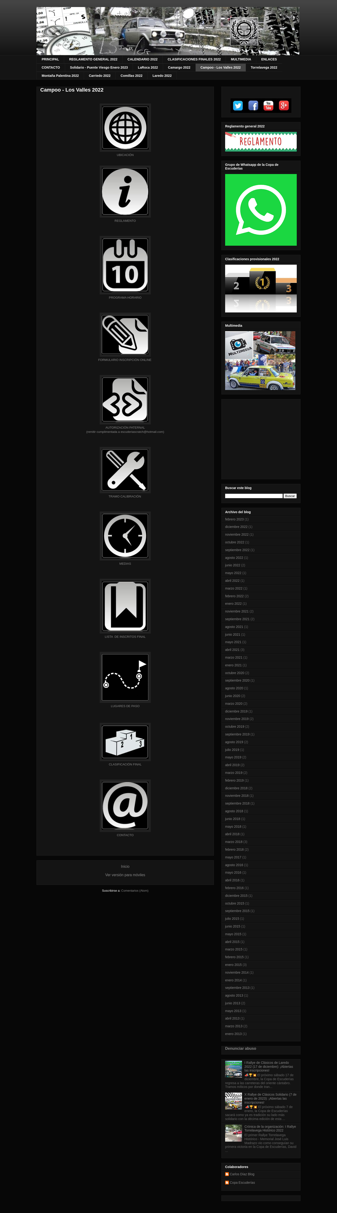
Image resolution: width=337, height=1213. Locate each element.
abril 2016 (232, 880)
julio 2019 (232, 750)
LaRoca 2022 (148, 67)
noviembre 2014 (237, 972)
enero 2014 (233, 980)
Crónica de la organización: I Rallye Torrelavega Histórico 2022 (270, 1128)
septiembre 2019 (237, 734)
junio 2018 (232, 819)
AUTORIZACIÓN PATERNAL (125, 427)
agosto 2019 (234, 742)
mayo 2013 (233, 1011)
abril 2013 (232, 1018)
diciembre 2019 (236, 711)
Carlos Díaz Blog (242, 1174)
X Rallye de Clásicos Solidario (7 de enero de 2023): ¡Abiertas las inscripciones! (271, 1098)
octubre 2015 (234, 903)
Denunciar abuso (240, 1048)
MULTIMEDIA (241, 59)
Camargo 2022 (179, 67)
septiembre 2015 (237, 911)
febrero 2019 (234, 780)
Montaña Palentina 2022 (60, 76)
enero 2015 (233, 965)
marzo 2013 (233, 1026)
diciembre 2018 (236, 788)
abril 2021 (232, 650)
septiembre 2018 (237, 803)
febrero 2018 (234, 849)
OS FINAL (125, 636)
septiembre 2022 (237, 550)
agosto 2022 (234, 558)
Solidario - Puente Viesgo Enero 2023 (99, 67)
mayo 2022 (233, 573)
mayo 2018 (233, 826)
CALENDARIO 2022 (143, 59)
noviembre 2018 (237, 796)
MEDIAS (125, 563)
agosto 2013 (234, 995)
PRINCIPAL (50, 59)
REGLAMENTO (125, 221)
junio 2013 (232, 1003)
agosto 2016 (234, 865)
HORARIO (125, 297)
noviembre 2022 (237, 534)
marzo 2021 (233, 657)
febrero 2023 (234, 519)
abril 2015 (232, 942)
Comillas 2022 (131, 76)
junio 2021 (232, 634)
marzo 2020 (233, 703)
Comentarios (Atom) (134, 890)
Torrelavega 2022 (264, 67)
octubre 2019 (234, 726)
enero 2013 (233, 1034)
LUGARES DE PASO (125, 706)
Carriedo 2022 (100, 76)
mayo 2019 (233, 757)
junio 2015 (232, 926)
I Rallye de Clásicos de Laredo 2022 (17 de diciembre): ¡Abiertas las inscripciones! (269, 1066)
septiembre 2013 (237, 988)
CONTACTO (51, 67)
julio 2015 (232, 918)
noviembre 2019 (237, 719)
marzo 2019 (233, 773)
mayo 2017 (233, 857)
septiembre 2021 (237, 619)
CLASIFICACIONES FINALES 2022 (194, 59)
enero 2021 (233, 665)
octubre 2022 (234, 542)
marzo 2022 (233, 588)
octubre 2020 (234, 673)
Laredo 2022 (162, 76)
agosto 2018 (234, 811)
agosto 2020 (234, 688)
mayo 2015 (233, 934)
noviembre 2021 (237, 611)
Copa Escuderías (242, 1182)
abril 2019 (232, 765)
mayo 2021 (233, 642)
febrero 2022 (234, 596)
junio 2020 (232, 696)
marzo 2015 (233, 949)
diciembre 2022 (236, 527)
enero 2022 (233, 603)
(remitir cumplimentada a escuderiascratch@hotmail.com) (125, 432)
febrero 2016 (234, 888)
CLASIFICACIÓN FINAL (125, 764)
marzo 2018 (233, 842)
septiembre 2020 (237, 680)
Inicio (125, 866)
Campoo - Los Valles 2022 (221, 67)
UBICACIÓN (125, 155)
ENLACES (269, 59)
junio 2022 (232, 565)
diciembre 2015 (236, 896)
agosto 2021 (234, 627)
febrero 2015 (234, 957)
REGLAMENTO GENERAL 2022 (93, 59)
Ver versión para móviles (125, 875)
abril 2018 (232, 834)
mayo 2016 (233, 872)
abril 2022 (232, 580)
